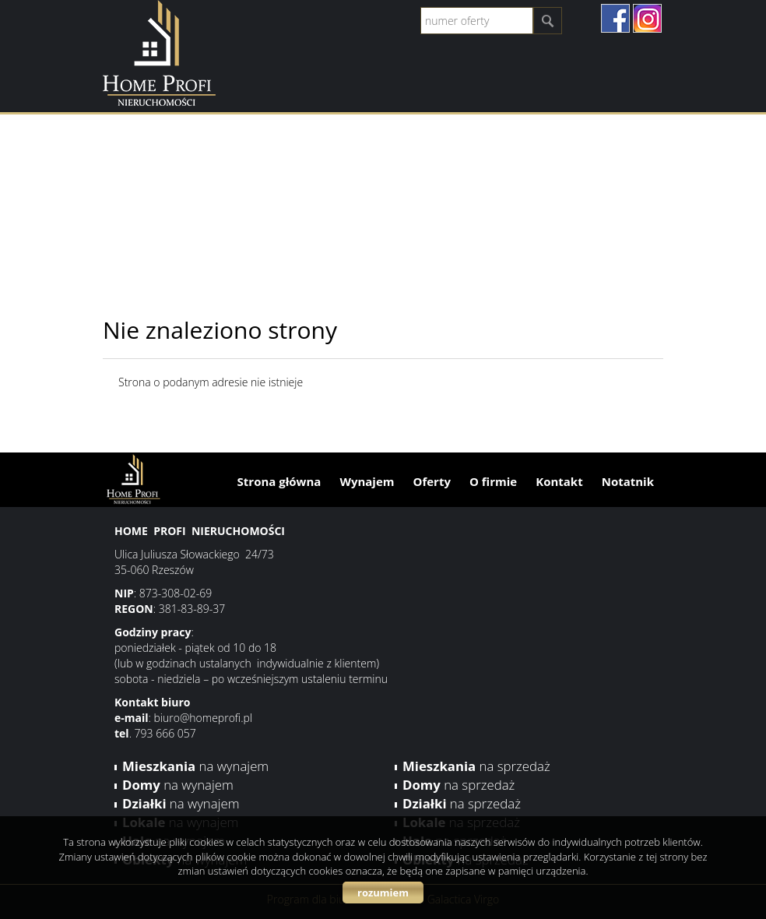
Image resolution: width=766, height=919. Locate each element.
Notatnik (628, 481)
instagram (647, 18)
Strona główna (279, 481)
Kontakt (559, 481)
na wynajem (195, 766)
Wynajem (366, 481)
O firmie (493, 481)
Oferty (432, 481)
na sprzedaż (476, 766)
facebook (615, 18)
